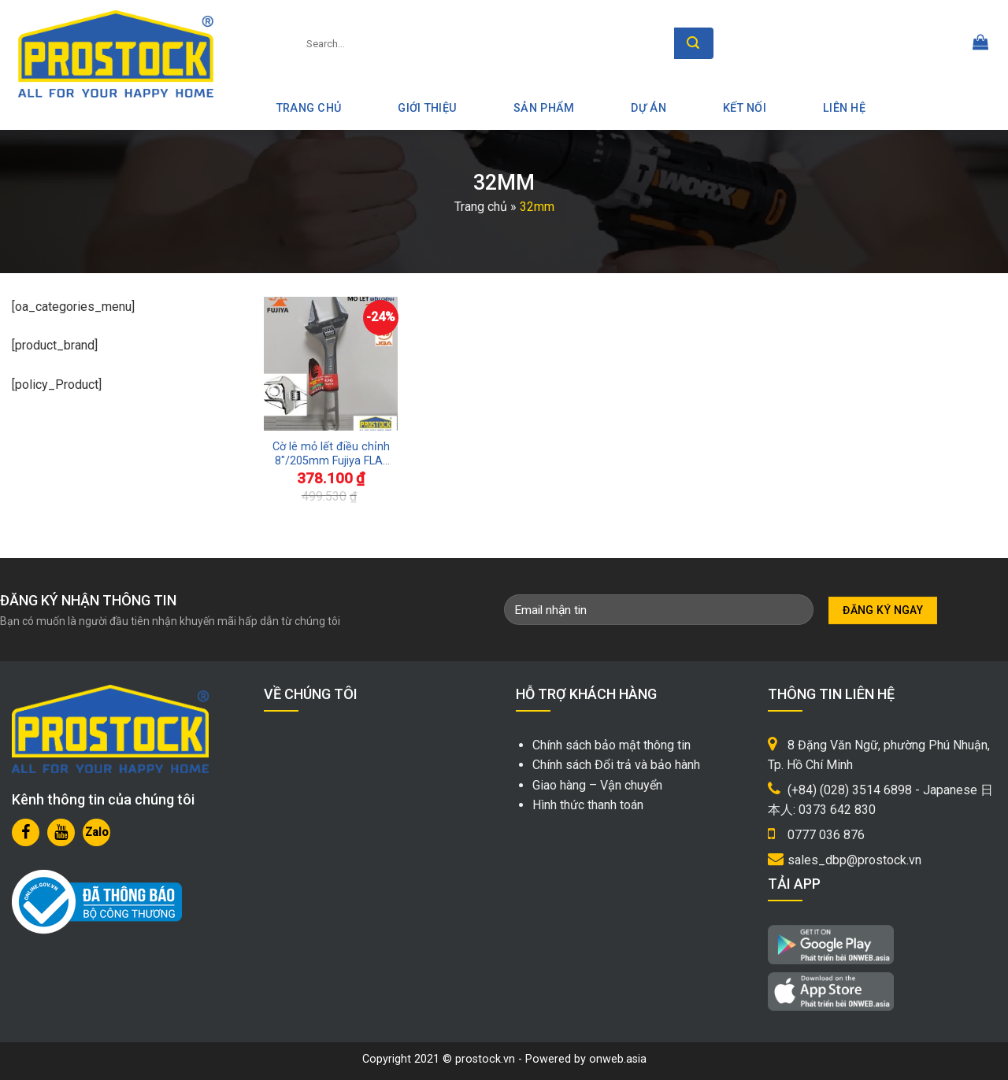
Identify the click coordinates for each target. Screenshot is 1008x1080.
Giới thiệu (427, 108)
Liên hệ (844, 108)
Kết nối (744, 108)
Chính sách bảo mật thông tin (611, 745)
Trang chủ (480, 206)
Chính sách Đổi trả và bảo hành (616, 764)
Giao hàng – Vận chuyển (597, 785)
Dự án (648, 108)
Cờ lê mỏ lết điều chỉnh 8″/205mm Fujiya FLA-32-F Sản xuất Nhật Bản (331, 454)
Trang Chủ (309, 108)
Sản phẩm (543, 108)
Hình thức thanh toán (587, 804)
